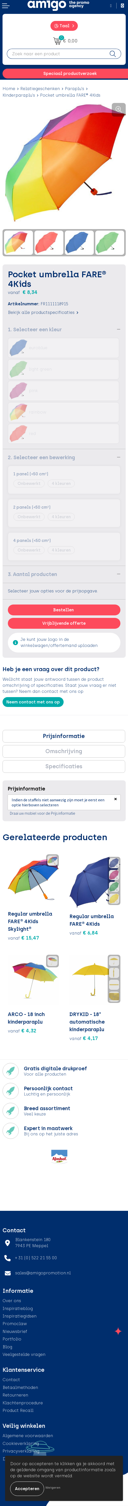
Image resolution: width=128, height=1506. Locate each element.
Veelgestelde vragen (24, 1354)
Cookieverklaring (21, 1443)
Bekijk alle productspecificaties (43, 312)
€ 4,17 (83, 1038)
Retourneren (15, 1395)
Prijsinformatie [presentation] (64, 736)
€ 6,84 (83, 933)
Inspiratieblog (18, 1308)
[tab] (64, 736)
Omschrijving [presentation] (63, 751)
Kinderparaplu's (19, 95)
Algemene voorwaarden (28, 1435)
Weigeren (52, 1487)
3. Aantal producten (32, 574)
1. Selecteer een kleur (35, 329)
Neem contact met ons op (33, 702)
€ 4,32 (22, 1031)
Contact (11, 1379)
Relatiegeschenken (40, 88)
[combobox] (56, 54)
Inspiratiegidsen (19, 1316)
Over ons (12, 1300)
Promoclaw (15, 1323)
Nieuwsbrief (15, 1331)
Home (9, 88)
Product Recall (18, 1410)
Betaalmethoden (20, 1387)
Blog (7, 1347)
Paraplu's (74, 88)
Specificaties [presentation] (63, 766)
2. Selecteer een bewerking (41, 457)
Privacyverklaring (21, 1451)
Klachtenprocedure (23, 1403)
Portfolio (12, 1339)
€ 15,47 (23, 938)
